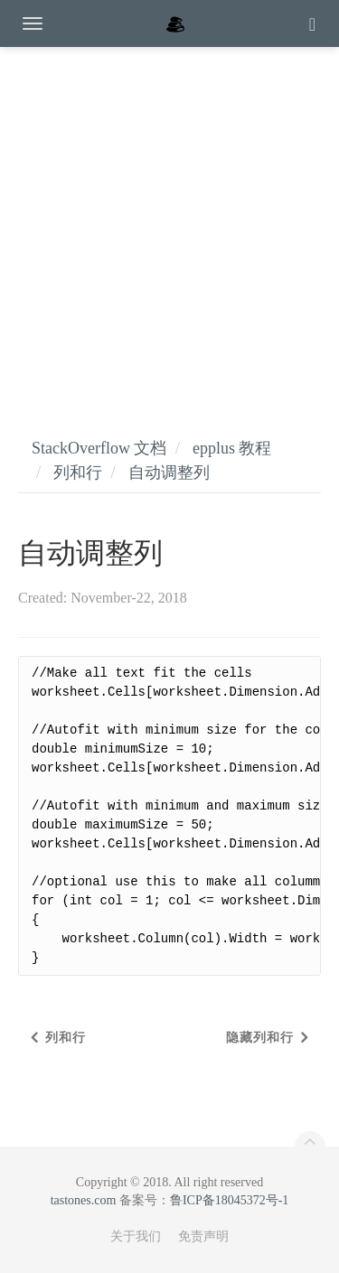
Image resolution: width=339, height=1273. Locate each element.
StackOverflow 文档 (99, 448)
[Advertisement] (169, 223)
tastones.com (84, 1200)
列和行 (77, 472)
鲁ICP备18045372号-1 (229, 1200)
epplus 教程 (232, 448)
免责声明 (203, 1236)
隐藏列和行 (260, 1037)
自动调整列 (169, 472)
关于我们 (135, 1236)
